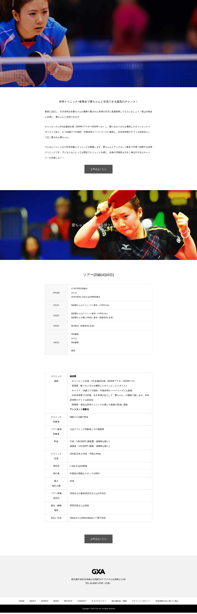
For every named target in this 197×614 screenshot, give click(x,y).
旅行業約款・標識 (119, 602)
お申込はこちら (98, 169)
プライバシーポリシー (141, 602)
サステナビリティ (98, 602)
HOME (21, 602)
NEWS (56, 602)
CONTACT (81, 602)
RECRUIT (68, 602)
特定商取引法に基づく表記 (167, 602)
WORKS (44, 602)
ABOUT (33, 602)
